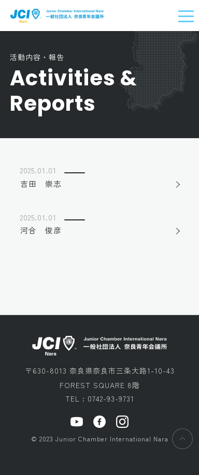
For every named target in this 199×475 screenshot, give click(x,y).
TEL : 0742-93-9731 (99, 398)
